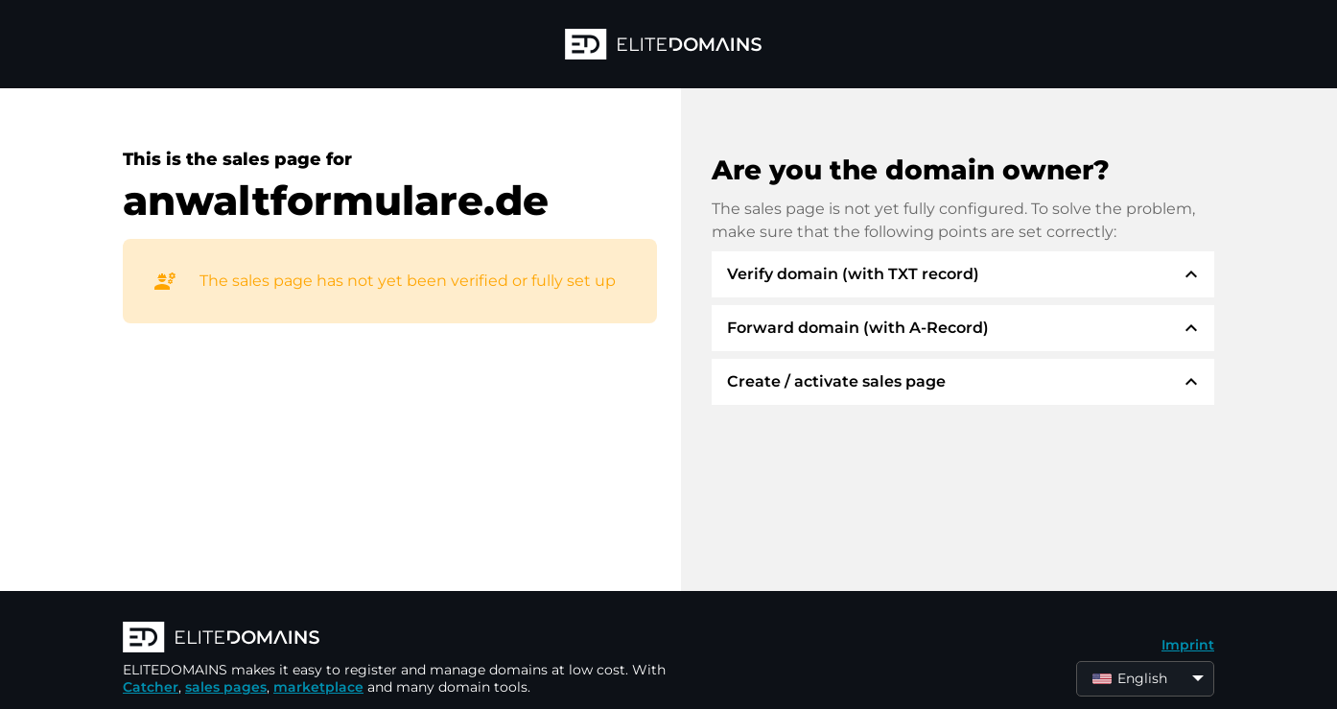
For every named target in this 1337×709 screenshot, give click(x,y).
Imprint (1187, 644)
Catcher (150, 687)
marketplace (318, 687)
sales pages (226, 687)
